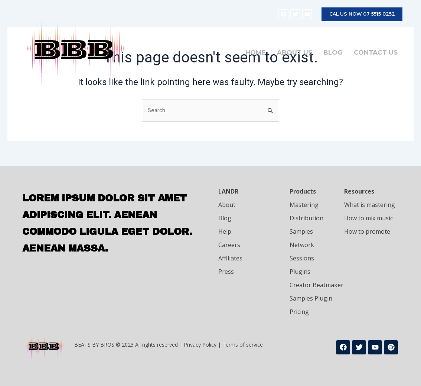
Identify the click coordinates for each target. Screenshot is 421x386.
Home (255, 52)
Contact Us (375, 52)
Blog (332, 52)
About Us (293, 52)
